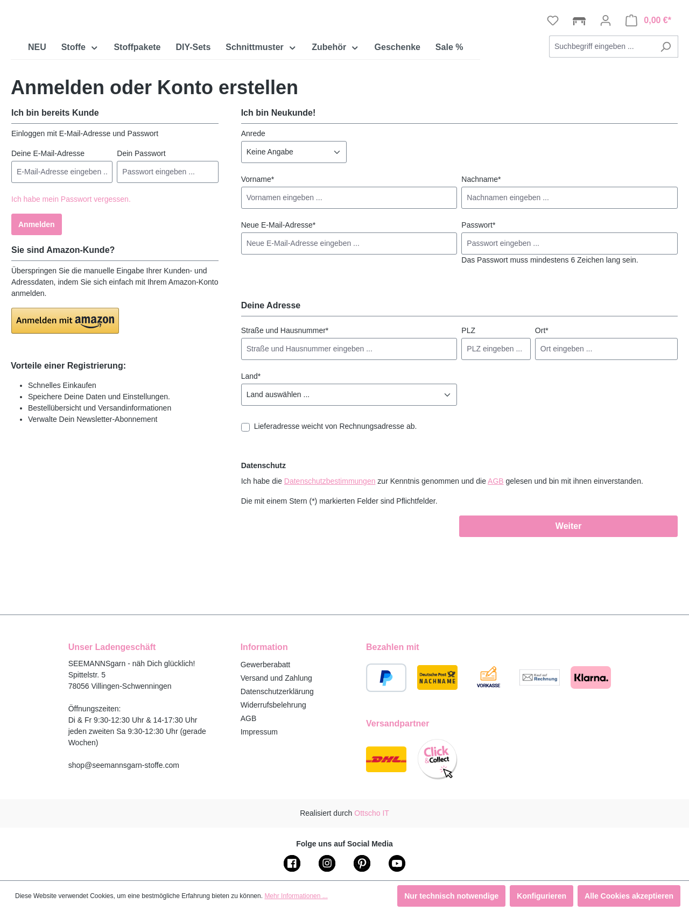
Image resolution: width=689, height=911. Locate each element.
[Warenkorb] (648, 86)
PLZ (468, 396)
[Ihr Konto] (605, 86)
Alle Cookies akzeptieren (629, 896)
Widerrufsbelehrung (273, 705)
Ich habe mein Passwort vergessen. (71, 265)
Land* (251, 442)
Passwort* (478, 291)
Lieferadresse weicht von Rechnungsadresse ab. (335, 492)
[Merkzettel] (553, 86)
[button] (65, 387)
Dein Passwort (141, 219)
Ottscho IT (371, 813)
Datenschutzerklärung (277, 691)
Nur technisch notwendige (451, 896)
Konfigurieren (541, 896)
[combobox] (601, 113)
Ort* (542, 396)
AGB (496, 547)
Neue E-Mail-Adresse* (278, 291)
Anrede (253, 199)
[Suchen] (665, 113)
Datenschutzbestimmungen (330, 547)
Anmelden (36, 290)
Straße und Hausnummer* (285, 396)
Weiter (569, 592)
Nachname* (481, 245)
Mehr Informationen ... (295, 896)
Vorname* (257, 245)
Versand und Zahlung (276, 678)
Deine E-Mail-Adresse (48, 219)
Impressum (259, 732)
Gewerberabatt (266, 664)
